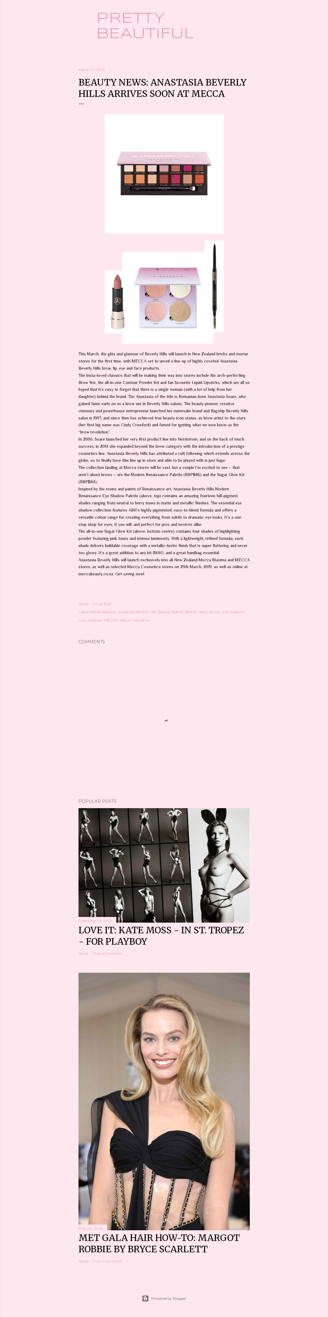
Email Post (102, 604)
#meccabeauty (104, 612)
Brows (214, 612)
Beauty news (196, 612)
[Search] (246, 16)
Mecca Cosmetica (134, 620)
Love (83, 620)
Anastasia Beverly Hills (138, 612)
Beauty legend (170, 612)
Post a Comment (108, 953)
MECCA (111, 620)
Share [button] (83, 604)
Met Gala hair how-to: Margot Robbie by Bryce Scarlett (159, 1243)
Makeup (95, 620)
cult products (233, 612)
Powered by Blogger (164, 1298)
